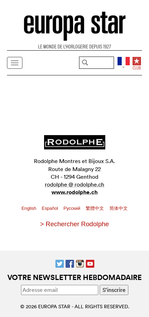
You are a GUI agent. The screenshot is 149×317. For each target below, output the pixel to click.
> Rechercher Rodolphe (74, 224)
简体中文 (118, 208)
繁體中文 (95, 208)
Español (50, 208)
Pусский (72, 208)
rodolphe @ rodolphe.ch (74, 184)
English (29, 208)
